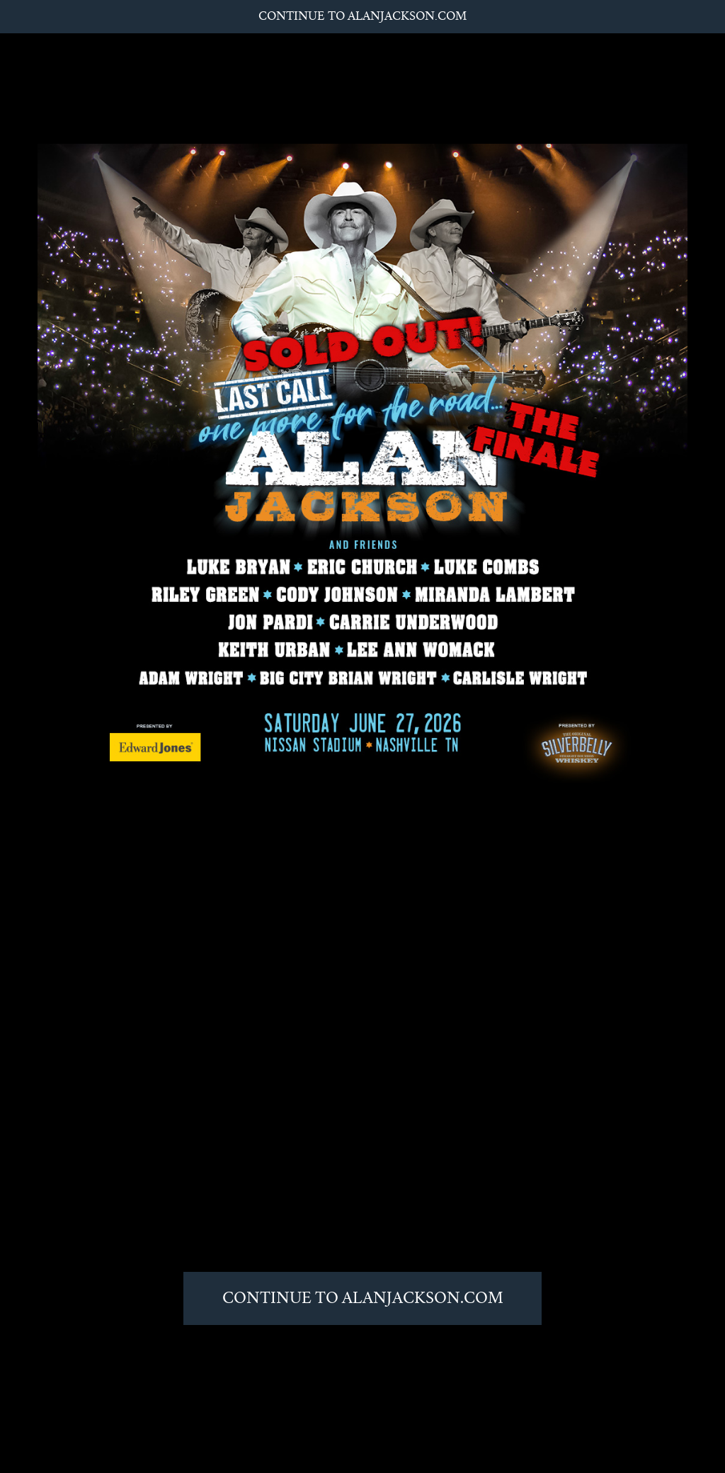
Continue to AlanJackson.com (362, 16)
